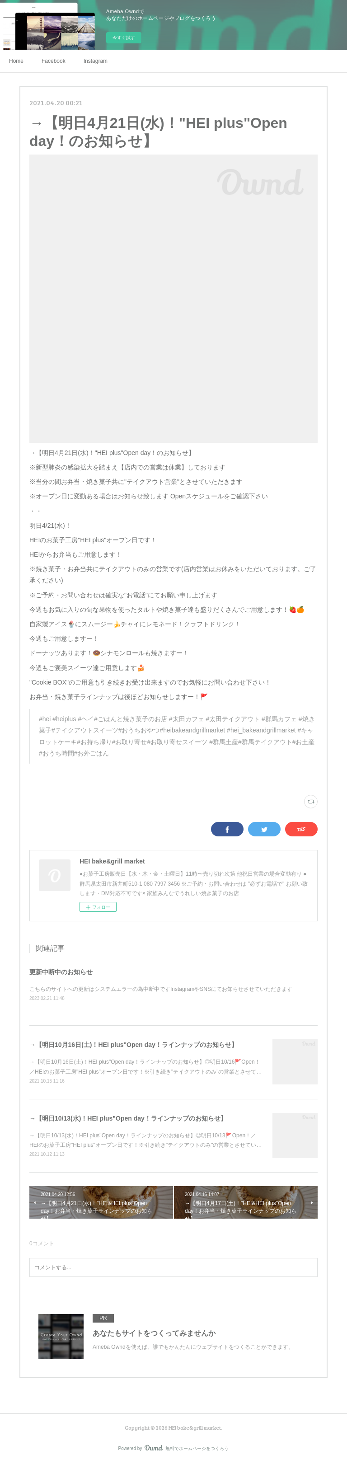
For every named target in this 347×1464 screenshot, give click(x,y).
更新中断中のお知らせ (61, 972)
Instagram (96, 61)
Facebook (54, 61)
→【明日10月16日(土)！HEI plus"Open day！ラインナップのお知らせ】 (133, 1044)
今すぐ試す (124, 37)
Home (16, 61)
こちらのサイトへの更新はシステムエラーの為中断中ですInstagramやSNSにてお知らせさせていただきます (160, 989)
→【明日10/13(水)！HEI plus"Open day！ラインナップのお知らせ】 (128, 1118)
